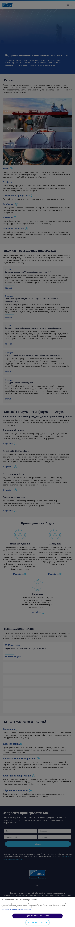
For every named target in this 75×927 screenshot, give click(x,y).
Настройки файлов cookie (37, 922)
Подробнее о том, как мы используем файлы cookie (16, 909)
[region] (37, 912)
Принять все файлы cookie (37, 916)
